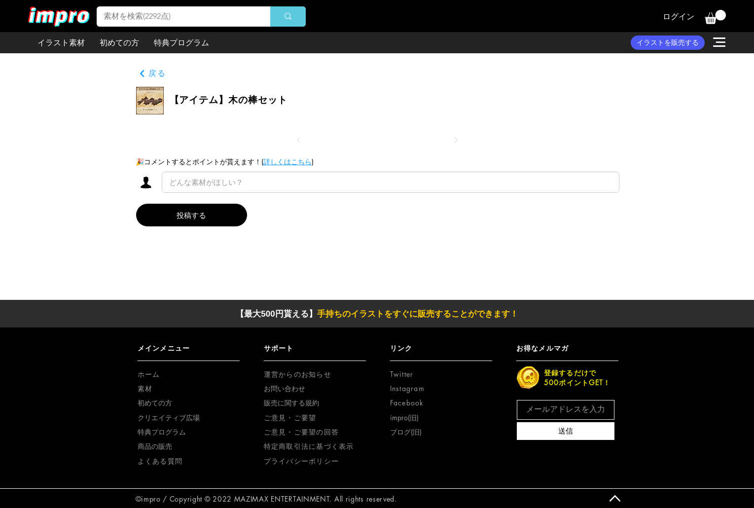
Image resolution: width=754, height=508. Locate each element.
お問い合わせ (284, 388)
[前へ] (299, 140)
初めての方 (155, 402)
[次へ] (456, 140)
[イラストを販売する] (668, 43)
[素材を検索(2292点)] (177, 16)
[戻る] (152, 74)
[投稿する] (191, 215)
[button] (715, 17)
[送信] (565, 431)
